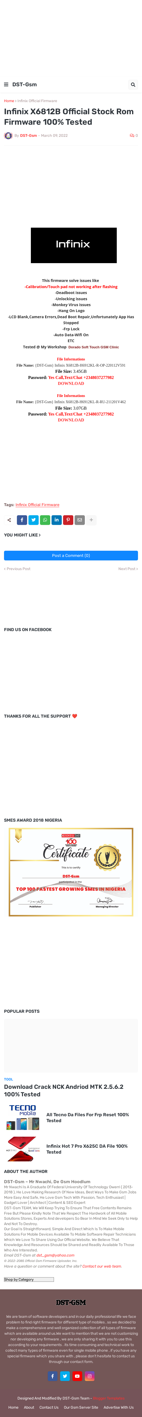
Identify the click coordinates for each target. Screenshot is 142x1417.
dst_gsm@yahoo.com (55, 1255)
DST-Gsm (24, 84)
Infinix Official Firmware (37, 101)
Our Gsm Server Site (81, 1407)
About (29, 1407)
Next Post (126, 569)
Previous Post (18, 569)
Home (9, 101)
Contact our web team (101, 1266)
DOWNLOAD (71, 383)
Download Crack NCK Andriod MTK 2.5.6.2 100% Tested (63, 1090)
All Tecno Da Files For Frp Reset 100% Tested (87, 1117)
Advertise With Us (119, 1407)
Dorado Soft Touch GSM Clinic (93, 347)
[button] (6, 85)
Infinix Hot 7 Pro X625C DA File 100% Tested (87, 1149)
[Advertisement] (71, 37)
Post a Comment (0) (71, 555)
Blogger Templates (109, 1398)
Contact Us (49, 1407)
